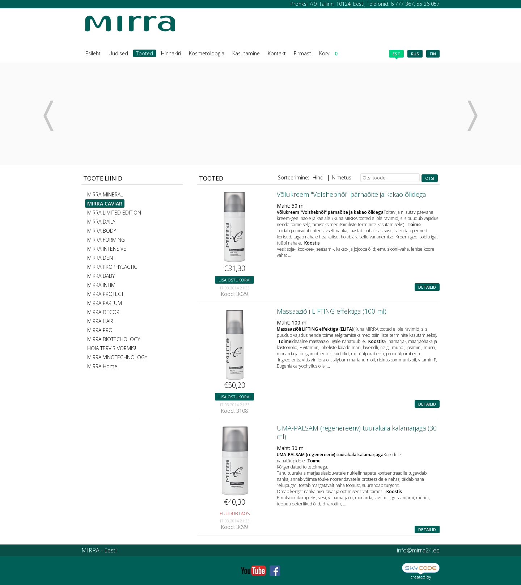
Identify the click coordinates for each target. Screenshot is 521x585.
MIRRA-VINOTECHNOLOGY (117, 357)
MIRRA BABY (101, 275)
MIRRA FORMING (106, 239)
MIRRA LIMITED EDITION (114, 212)
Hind (318, 177)
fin (433, 53)
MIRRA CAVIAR (104, 203)
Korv (328, 53)
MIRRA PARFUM (104, 303)
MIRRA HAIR (100, 321)
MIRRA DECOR (103, 312)
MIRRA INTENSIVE (106, 248)
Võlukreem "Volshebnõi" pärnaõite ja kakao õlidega (351, 194)
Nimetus (341, 177)
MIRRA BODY (101, 230)
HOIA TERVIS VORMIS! (111, 348)
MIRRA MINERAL (105, 194)
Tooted (144, 53)
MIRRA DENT (101, 257)
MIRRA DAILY (101, 221)
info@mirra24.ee (418, 550)
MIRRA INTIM (101, 284)
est (396, 54)
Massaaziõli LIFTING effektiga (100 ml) (331, 311)
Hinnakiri (171, 53)
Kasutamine (246, 53)
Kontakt (277, 53)
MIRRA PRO (100, 330)
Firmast (302, 53)
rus (415, 53)
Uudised (118, 53)
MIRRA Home (102, 366)
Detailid (427, 287)
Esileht (93, 53)
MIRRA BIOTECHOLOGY (113, 339)
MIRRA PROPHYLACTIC (112, 266)
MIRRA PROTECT (105, 294)
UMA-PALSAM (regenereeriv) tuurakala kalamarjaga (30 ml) (357, 432)
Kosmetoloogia (206, 53)
